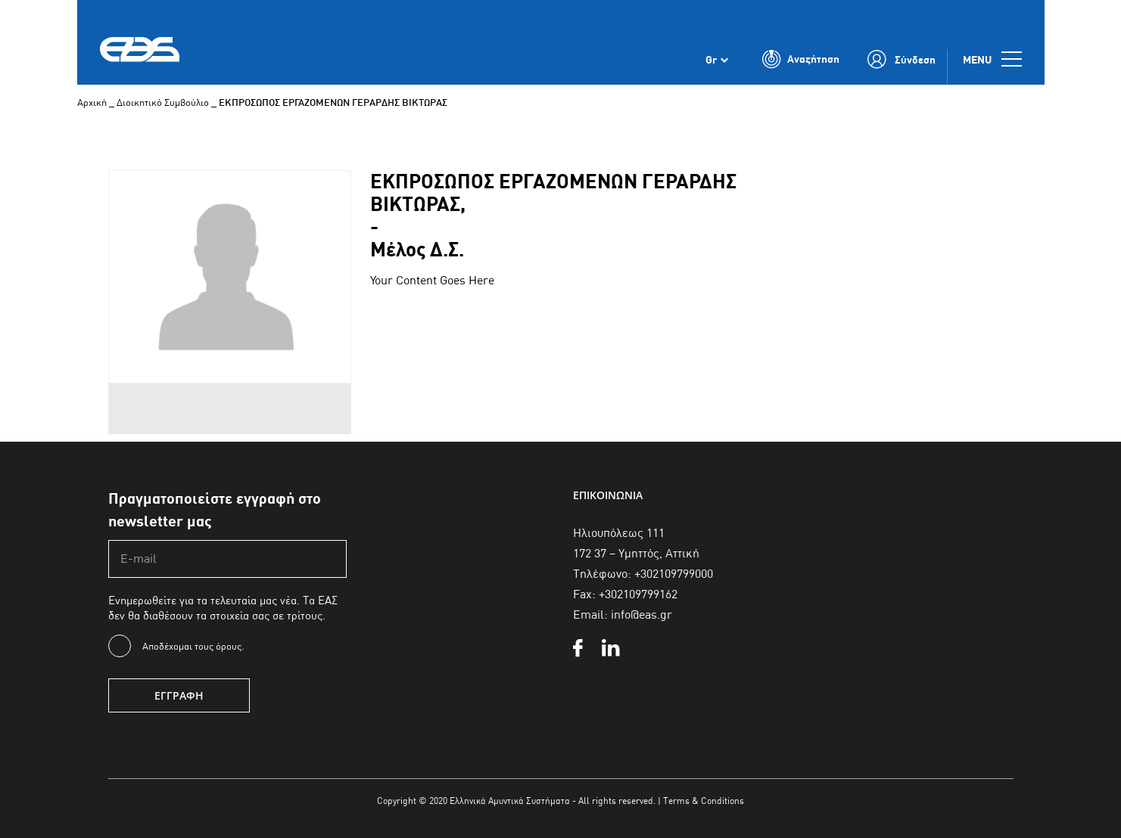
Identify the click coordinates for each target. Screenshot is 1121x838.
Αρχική (92, 102)
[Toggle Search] (800, 59)
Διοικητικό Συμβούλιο (163, 102)
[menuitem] (716, 59)
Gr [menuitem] (711, 59)
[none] (716, 59)
